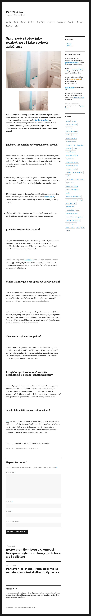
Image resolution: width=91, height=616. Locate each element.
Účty (16, 26)
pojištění (68, 172)
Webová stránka (13, 521)
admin (8, 448)
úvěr (78, 227)
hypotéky (69, 148)
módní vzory (49, 197)
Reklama (69, 46)
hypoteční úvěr (70, 145)
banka (68, 121)
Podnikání (61, 22)
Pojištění (71, 22)
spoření (68, 220)
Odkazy (69, 44)
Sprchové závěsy (41, 120)
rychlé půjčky (70, 210)
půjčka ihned (70, 182)
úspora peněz (70, 227)
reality (80, 200)
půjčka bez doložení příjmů (74, 179)
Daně (16, 22)
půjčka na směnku (72, 186)
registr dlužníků (71, 203)
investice (76, 148)
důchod (68, 135)
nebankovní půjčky (72, 165)
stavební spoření (71, 224)
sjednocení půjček (71, 213)
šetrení (68, 230)
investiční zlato (70, 152)
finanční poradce (71, 138)
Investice (50, 22)
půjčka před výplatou (72, 189)
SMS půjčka (69, 217)
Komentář (11, 472)
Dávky (23, 22)
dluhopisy (69, 128)
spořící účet (76, 220)
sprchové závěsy (34, 448)
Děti (7, 421)
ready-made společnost (73, 196)
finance (75, 135)
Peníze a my (14, 12)
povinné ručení (78, 172)
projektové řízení (78, 98)
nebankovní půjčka (72, 162)
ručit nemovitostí (75, 79)
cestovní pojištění (71, 124)
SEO (77, 210)
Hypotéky (41, 22)
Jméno (9, 502)
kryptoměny (70, 159)
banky (74, 121)
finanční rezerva (71, 141)
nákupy (68, 169)
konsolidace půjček (72, 155)
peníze (75, 169)
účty (82, 227)
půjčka (68, 176)
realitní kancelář (71, 200)
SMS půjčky (79, 217)
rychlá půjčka (70, 206)
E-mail (9, 511)
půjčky (68, 193)
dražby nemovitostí (72, 131)
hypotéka (80, 145)
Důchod (31, 22)
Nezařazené (23, 448)
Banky (8, 22)
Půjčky (79, 22)
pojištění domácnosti (71, 63)
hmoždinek (29, 260)
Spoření (9, 26)
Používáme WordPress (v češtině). (25, 607)
